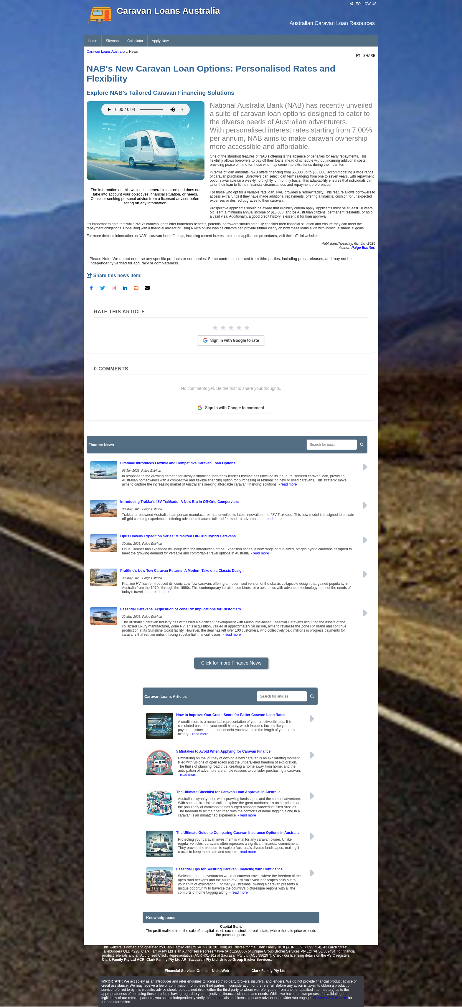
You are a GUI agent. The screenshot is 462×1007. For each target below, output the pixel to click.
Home (92, 41)
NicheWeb (220, 971)
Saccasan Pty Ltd (202, 960)
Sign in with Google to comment (231, 407)
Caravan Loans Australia (106, 51)
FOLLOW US (363, 4)
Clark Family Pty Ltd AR (166, 960)
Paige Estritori (363, 248)
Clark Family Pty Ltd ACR (123, 960)
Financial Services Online (186, 971)
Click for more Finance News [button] (231, 662)
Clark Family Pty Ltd (269, 971)
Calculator (135, 41)
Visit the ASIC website (330, 998)
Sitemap (112, 41)
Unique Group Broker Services (245, 960)
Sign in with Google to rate (231, 340)
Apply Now (160, 41)
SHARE (365, 56)
